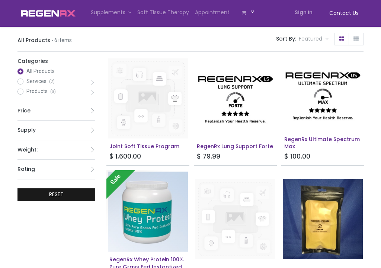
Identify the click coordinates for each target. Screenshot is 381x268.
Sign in (304, 12)
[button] (314, 39)
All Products (40, 71)
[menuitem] (163, 12)
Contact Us (344, 13)
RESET (56, 194)
